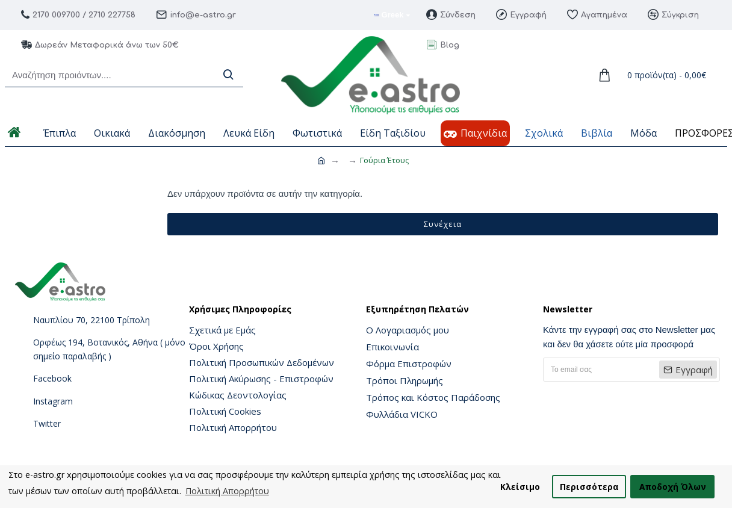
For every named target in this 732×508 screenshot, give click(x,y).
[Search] (228, 75)
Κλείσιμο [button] (520, 486)
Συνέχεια (443, 223)
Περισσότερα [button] (589, 486)
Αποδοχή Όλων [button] (672, 486)
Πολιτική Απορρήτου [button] (227, 491)
